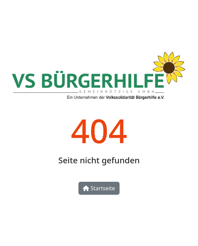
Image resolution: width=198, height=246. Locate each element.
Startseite (99, 188)
